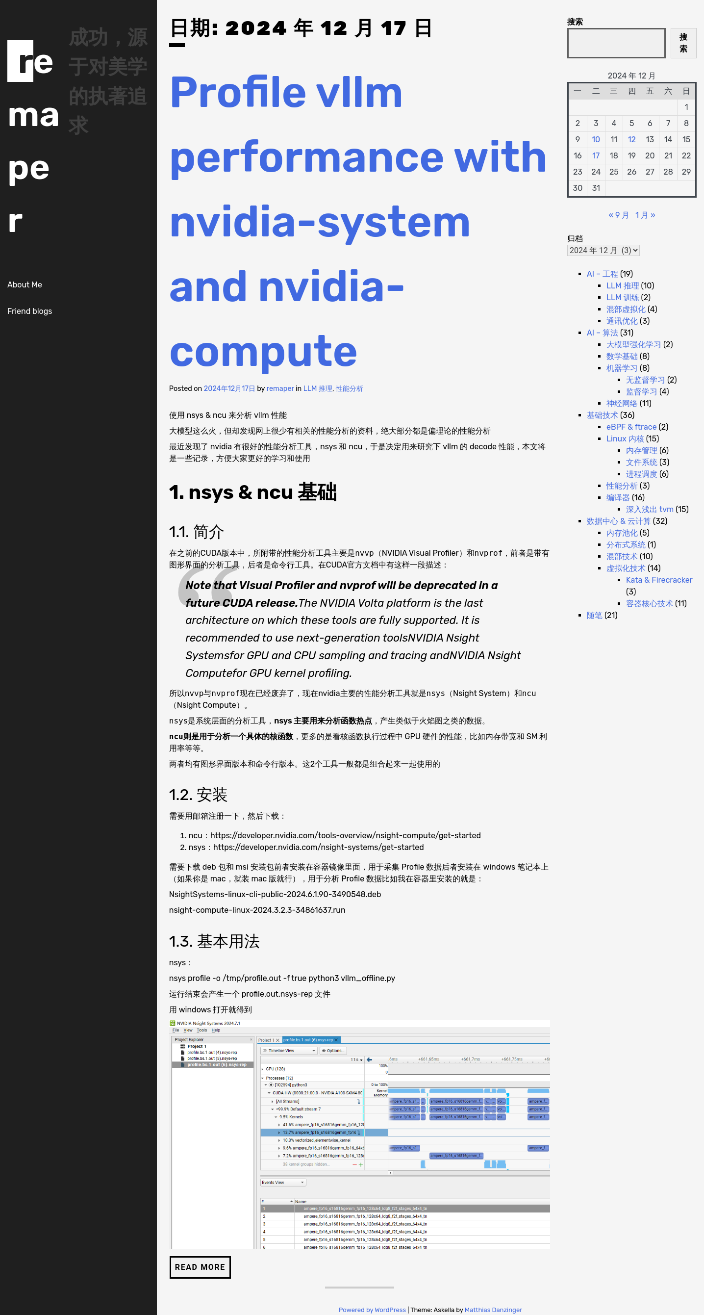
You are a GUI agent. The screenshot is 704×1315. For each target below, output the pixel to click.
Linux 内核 (625, 438)
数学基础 (622, 356)
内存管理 (641, 450)
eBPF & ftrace (631, 427)
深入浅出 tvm (650, 509)
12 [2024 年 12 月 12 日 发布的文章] (632, 139)
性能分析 (349, 389)
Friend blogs (29, 311)
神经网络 (622, 403)
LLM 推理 (317, 389)
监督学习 (641, 391)
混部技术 (622, 556)
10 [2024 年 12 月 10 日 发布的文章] (596, 139)
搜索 (575, 21)
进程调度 (641, 474)
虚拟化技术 (626, 568)
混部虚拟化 (626, 309)
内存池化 (622, 533)
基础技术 (602, 415)
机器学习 (622, 368)
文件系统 (641, 462)
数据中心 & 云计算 (619, 521)
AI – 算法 (602, 332)
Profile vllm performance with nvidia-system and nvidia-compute (358, 222)
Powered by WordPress (373, 1310)
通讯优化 (622, 321)
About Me (24, 284)
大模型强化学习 (633, 344)
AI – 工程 (602, 274)
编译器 (618, 497)
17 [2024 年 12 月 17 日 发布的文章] (596, 155)
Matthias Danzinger (493, 1310)
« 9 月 (618, 215)
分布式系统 (626, 544)
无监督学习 (645, 380)
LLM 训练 (622, 297)
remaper (280, 389)
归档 (575, 238)
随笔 (595, 615)
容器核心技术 (649, 603)
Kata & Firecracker (659, 580)
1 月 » (645, 215)
